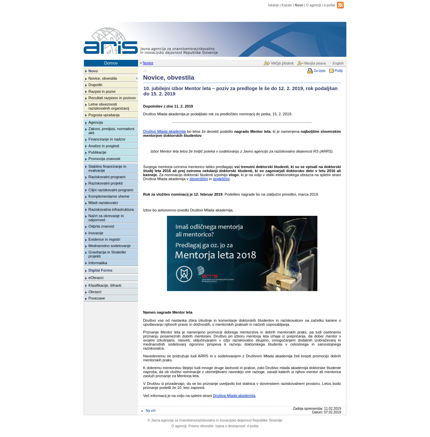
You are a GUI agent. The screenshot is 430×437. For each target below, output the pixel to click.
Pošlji (339, 71)
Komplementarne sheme (108, 196)
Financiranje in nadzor (106, 139)
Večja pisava (282, 63)
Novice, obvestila (102, 78)
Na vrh (151, 410)
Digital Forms (100, 270)
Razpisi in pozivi (101, 91)
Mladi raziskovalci (103, 203)
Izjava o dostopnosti (230, 426)
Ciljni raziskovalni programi (110, 190)
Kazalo (287, 5)
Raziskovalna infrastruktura (111, 209)
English (338, 63)
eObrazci (95, 278)
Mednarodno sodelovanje (109, 246)
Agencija (95, 122)
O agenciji (313, 5)
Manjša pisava (315, 63)
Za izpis (320, 71)
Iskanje (273, 5)
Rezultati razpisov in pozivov (112, 98)
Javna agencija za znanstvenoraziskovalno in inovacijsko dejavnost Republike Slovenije (214, 420)
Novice (148, 63)
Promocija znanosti (104, 159)
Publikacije (97, 152)
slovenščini (198, 179)
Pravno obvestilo (201, 426)
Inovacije (95, 233)
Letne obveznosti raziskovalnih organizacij (108, 106)
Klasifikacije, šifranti (104, 285)
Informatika (97, 263)
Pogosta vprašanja (104, 115)
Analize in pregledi (103, 146)
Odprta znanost (101, 226)
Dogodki (95, 85)
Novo (299, 5)
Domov (111, 63)
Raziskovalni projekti (105, 183)
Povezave (96, 298)
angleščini (221, 179)
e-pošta (329, 5)
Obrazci (94, 292)
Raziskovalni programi (106, 177)
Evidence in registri (104, 239)
